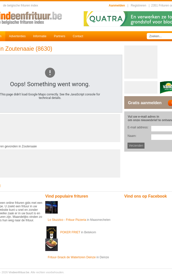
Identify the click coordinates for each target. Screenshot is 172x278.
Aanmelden (117, 5)
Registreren (138, 5)
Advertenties (17, 36)
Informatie (39, 36)
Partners (59, 36)
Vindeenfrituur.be (18, 272)
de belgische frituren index (20, 5)
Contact (78, 36)
